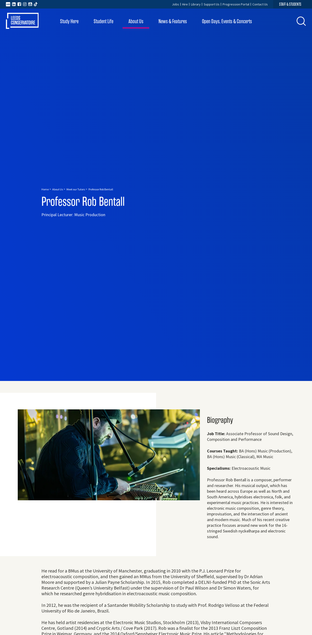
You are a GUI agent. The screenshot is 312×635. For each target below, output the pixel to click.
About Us (135, 21)
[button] (301, 21)
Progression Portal (236, 4)
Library (196, 4)
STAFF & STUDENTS (290, 4)
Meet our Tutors (75, 189)
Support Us (212, 4)
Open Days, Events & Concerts (227, 21)
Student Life (103, 21)
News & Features (172, 21)
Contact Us (260, 4)
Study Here (69, 21)
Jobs (175, 4)
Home (45, 189)
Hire (185, 4)
